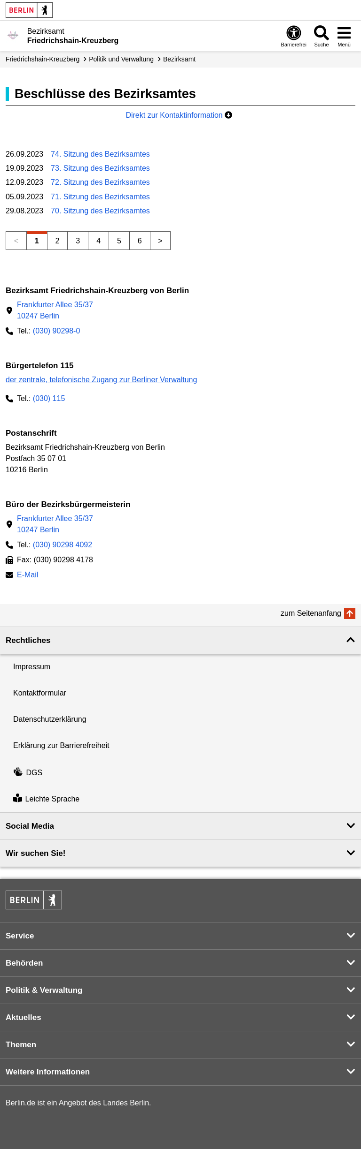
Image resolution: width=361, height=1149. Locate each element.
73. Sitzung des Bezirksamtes (100, 168)
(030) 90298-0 (56, 331)
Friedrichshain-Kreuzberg (42, 59)
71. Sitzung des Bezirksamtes (100, 197)
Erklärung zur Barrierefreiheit (61, 745)
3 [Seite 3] (78, 241)
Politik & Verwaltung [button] (44, 990)
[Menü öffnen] (344, 35)
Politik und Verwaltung (121, 59)
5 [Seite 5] (119, 241)
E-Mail (27, 576)
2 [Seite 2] (57, 241)
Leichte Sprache (46, 799)
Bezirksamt (179, 59)
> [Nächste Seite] (160, 241)
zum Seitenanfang (311, 613)
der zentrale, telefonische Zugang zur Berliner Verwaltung (101, 380)
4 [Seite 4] (98, 241)
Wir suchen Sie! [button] (35, 853)
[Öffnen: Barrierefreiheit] (293, 35)
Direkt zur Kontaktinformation (179, 115)
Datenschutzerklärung (49, 719)
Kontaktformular (39, 693)
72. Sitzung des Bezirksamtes (100, 182)
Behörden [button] (24, 963)
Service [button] (20, 935)
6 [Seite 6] (140, 241)
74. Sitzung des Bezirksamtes (100, 154)
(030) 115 (49, 398)
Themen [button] (21, 1044)
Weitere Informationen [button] (48, 1071)
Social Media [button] (30, 826)
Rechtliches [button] (28, 640)
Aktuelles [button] (23, 1017)
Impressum (31, 667)
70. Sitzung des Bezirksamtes (100, 211)
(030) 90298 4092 (62, 545)
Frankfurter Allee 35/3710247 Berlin (55, 310)
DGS (27, 773)
